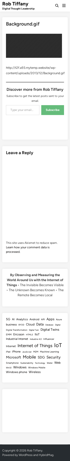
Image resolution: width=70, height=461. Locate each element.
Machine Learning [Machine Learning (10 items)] (49, 351)
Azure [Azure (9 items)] (59, 319)
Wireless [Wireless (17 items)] (35, 372)
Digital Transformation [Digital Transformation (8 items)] (16, 330)
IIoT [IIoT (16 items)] (37, 334)
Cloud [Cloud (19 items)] (30, 324)
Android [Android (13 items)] (34, 319)
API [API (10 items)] (43, 319)
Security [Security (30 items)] (53, 357)
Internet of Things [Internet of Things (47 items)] (35, 345)
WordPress (25, 455)
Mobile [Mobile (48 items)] (29, 357)
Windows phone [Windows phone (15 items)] (16, 372)
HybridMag (46, 455)
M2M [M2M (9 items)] (35, 351)
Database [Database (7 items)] (49, 325)
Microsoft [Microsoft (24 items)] (13, 357)
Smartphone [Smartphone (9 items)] (12, 362)
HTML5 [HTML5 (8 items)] (29, 334)
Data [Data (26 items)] (40, 324)
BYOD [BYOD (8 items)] (21, 324)
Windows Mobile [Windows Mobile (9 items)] (36, 367)
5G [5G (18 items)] (8, 319)
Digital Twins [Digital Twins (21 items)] (50, 329)
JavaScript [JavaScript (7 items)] (27, 352)
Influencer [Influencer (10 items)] (48, 339)
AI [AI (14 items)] (13, 319)
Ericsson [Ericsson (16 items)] (18, 334)
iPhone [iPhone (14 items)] (16, 351)
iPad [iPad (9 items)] (8, 351)
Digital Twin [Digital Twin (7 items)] (34, 330)
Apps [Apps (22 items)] (50, 319)
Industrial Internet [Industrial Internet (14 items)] (17, 339)
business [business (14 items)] (11, 324)
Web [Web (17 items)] (57, 362)
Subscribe (53, 110)
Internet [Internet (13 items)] (11, 346)
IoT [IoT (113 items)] (58, 345)
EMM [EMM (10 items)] (9, 334)
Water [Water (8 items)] (50, 363)
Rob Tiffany (15, 4)
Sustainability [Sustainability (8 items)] (26, 363)
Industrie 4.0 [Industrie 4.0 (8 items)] (36, 339)
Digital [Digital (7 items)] (57, 325)
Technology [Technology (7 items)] (40, 363)
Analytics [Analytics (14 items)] (22, 319)
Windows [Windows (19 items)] (20, 367)
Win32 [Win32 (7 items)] (9, 367)
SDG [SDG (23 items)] (41, 357)
